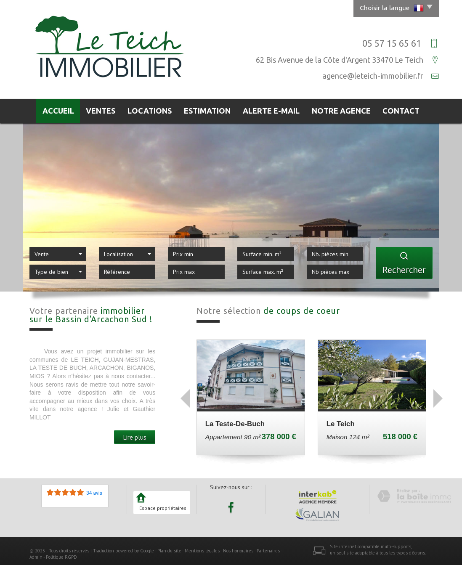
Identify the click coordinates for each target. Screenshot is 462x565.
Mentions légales (202, 548)
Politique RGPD (61, 554)
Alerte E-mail (277, 109)
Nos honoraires (238, 548)
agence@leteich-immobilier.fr (372, 76)
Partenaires (268, 548)
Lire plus (134, 434)
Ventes (101, 109)
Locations (153, 109)
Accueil (53, 109)
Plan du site (169, 548)
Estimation (212, 109)
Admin (35, 554)
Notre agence (346, 109)
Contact (406, 109)
